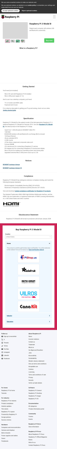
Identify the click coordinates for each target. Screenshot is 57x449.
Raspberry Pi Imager (35, 396)
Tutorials (3, 393)
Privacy (31, 377)
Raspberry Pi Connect (35, 390)
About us (31, 347)
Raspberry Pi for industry (8, 401)
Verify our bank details (35, 383)
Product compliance (7, 403)
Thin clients (4, 409)
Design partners (6, 417)
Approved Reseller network (36, 249)
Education (10, 321)
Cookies (31, 369)
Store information (34, 427)
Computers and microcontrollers (11, 427)
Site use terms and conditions (37, 364)
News (30, 336)
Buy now (49, 40)
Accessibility (32, 355)
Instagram (5, 352)
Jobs (30, 353)
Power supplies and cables (9, 435)
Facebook (5, 358)
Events (31, 419)
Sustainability (33, 358)
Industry (9, 316)
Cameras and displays (8, 430)
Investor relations (34, 339)
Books (30, 440)
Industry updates (6, 406)
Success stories (6, 420)
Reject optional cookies (29, 10)
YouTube (5, 349)
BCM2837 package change (11, 164)
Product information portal (36, 409)
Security (31, 380)
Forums (31, 416)
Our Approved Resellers (36, 350)
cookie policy (31, 5)
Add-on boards (5, 433)
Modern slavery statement (36, 361)
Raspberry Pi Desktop (35, 393)
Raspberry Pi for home (8, 390)
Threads (5, 343)
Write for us (32, 442)
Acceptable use (33, 366)
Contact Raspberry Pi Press (37, 445)
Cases (3, 438)
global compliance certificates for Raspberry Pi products (33, 191)
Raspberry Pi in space (8, 411)
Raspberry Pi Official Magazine (38, 437)
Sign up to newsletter (8, 336)
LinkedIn (5, 355)
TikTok (4, 346)
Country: (7, 234)
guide (9, 110)
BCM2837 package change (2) (12, 168)
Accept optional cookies (10, 10)
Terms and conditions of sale (37, 375)
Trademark (32, 344)
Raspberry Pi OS (33, 398)
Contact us (32, 342)
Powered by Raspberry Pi (9, 414)
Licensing (31, 372)
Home (9, 243)
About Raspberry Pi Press (36, 434)
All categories (33, 406)
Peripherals (4, 441)
